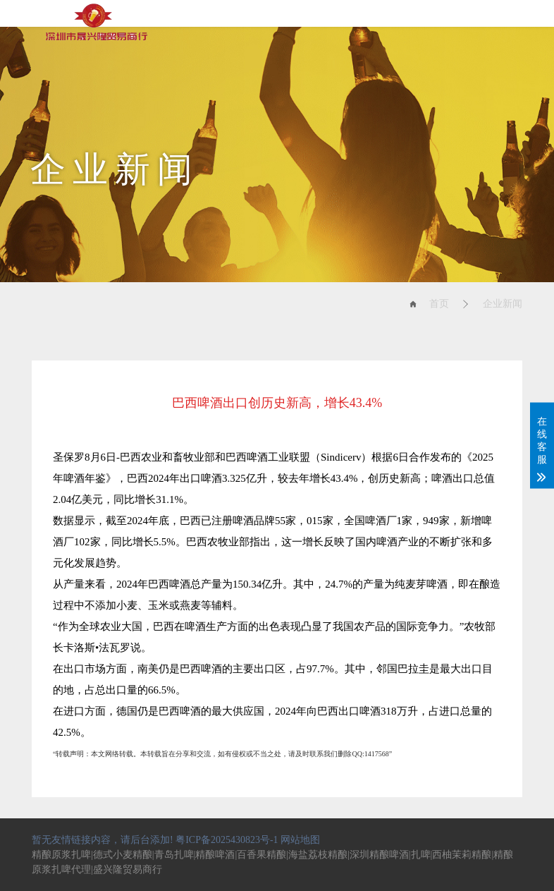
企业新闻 (502, 303)
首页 (439, 303)
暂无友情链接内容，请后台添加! (102, 840)
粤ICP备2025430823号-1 (227, 840)
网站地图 (300, 840)
